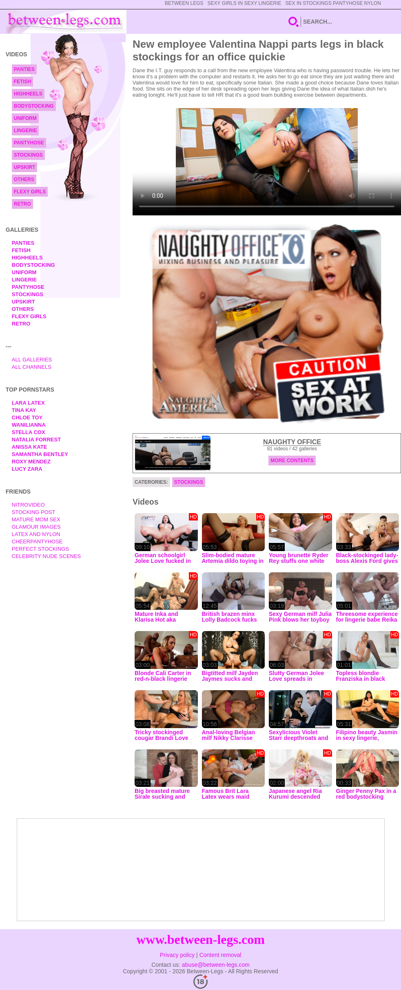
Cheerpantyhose (37, 541)
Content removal (220, 955)
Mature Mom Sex (36, 519)
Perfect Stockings (40, 549)
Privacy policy (177, 955)
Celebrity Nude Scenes (46, 556)
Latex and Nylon (36, 534)
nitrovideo (28, 505)
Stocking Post (33, 512)
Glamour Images (36, 527)
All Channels (31, 367)
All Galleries (32, 360)
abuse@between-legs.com (216, 964)
